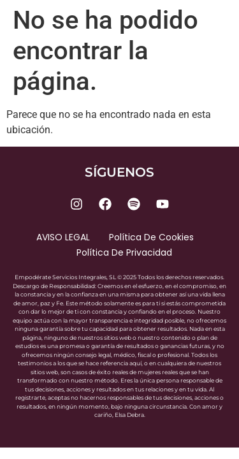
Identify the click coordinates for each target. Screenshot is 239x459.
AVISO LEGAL (63, 237)
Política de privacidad (124, 252)
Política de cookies (151, 237)
